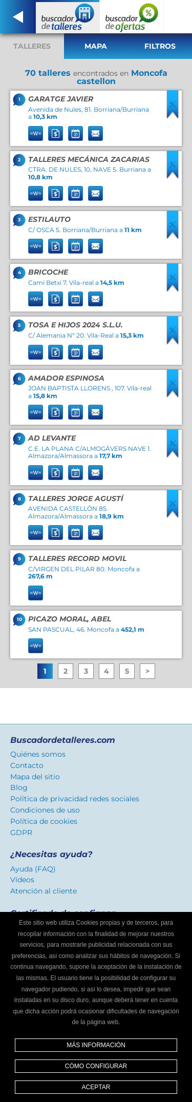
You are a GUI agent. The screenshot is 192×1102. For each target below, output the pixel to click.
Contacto (27, 765)
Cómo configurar (96, 1066)
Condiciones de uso (45, 810)
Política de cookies (43, 821)
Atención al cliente (43, 891)
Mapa (95, 46)
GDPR (21, 832)
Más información (96, 1045)
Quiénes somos (38, 754)
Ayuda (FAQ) (33, 869)
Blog (19, 787)
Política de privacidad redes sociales (74, 798)
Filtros (160, 46)
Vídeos (22, 879)
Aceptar (96, 1087)
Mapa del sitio (35, 776)
